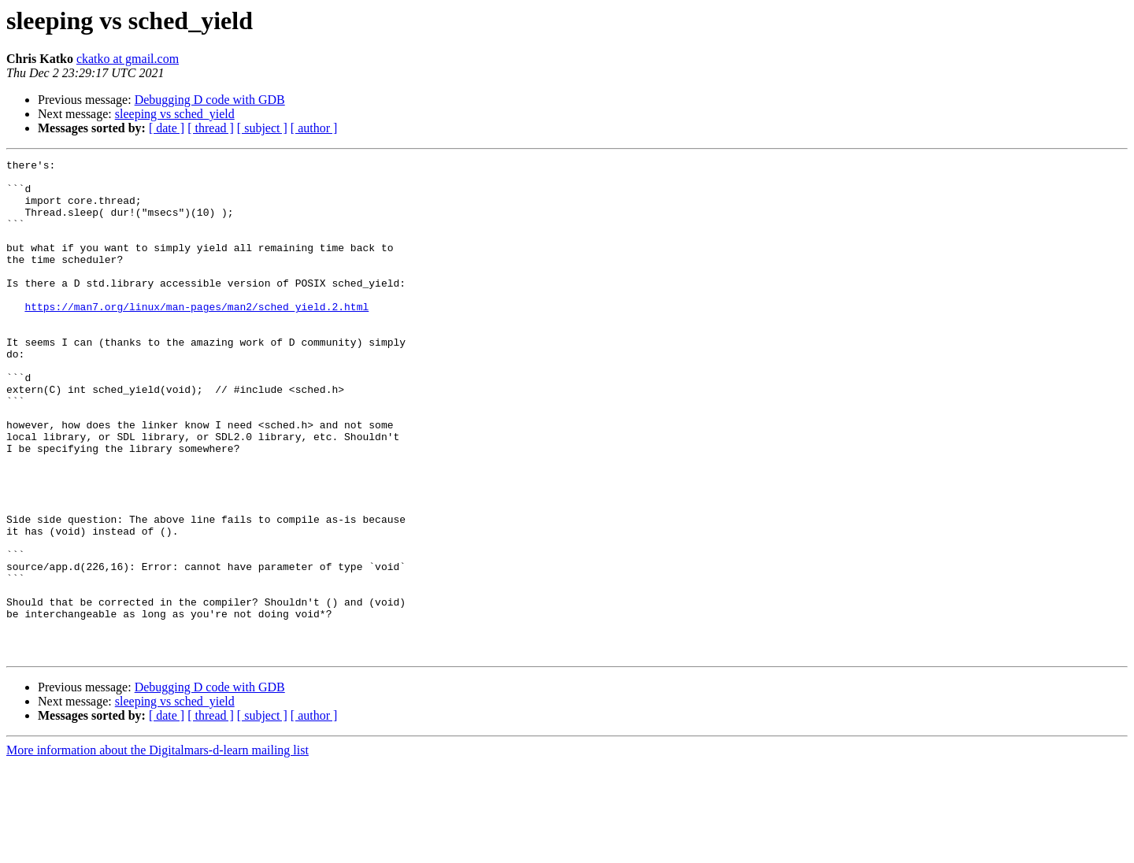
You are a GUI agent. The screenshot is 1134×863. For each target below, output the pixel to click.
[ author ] (314, 128)
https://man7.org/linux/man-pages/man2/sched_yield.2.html (196, 337)
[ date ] (166, 128)
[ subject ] (262, 128)
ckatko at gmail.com (127, 58)
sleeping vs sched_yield (175, 113)
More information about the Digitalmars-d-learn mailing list (157, 849)
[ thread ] (210, 128)
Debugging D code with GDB (210, 99)
